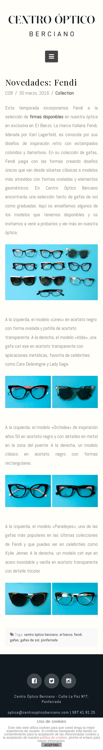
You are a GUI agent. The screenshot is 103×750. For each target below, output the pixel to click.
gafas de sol (29, 639)
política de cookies (53, 738)
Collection (64, 93)
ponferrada (49, 639)
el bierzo (66, 634)
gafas (14, 639)
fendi (78, 634)
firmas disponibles (46, 116)
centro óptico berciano (41, 634)
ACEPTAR (51, 745)
